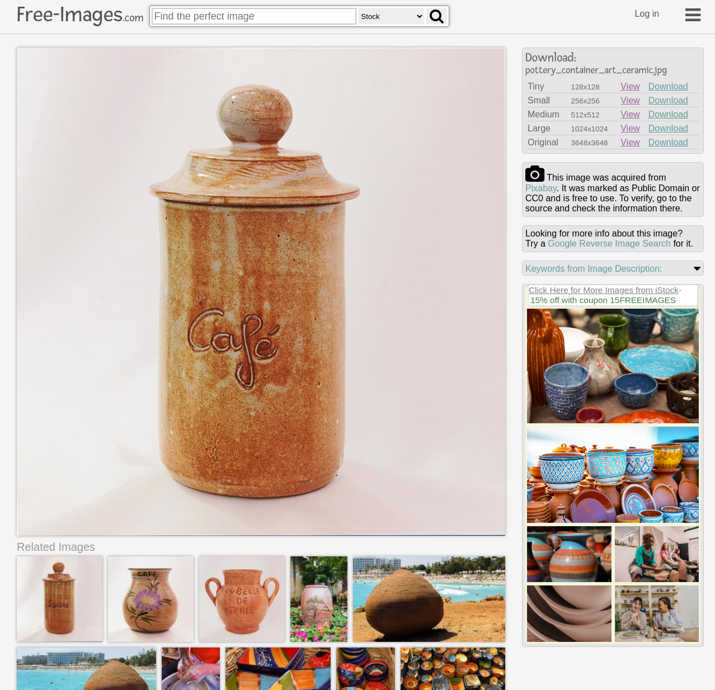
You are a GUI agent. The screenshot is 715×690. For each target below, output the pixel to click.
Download (668, 86)
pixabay (541, 188)
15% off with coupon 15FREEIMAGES (603, 300)
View (629, 86)
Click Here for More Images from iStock (604, 290)
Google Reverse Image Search (609, 243)
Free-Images (80, 14)
